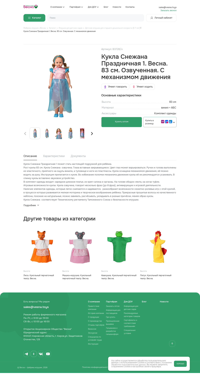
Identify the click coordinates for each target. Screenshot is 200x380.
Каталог (34, 17)
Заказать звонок (168, 10)
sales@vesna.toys (168, 7)
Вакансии (92, 336)
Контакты (130, 7)
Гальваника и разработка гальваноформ (112, 338)
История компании (96, 320)
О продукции (93, 324)
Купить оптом (119, 121)
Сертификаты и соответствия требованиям (130, 330)
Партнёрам (75, 7)
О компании (56, 7)
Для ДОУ (92, 7)
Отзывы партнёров (96, 332)
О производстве (95, 328)
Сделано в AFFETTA (175, 374)
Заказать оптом (113, 313)
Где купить (110, 324)
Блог (106, 7)
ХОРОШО (180, 364)
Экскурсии (92, 340)
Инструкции (93, 351)
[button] (92, 141)
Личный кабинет (161, 17)
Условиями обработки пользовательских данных (135, 364)
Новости (117, 7)
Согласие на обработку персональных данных (136, 374)
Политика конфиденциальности (92, 374)
